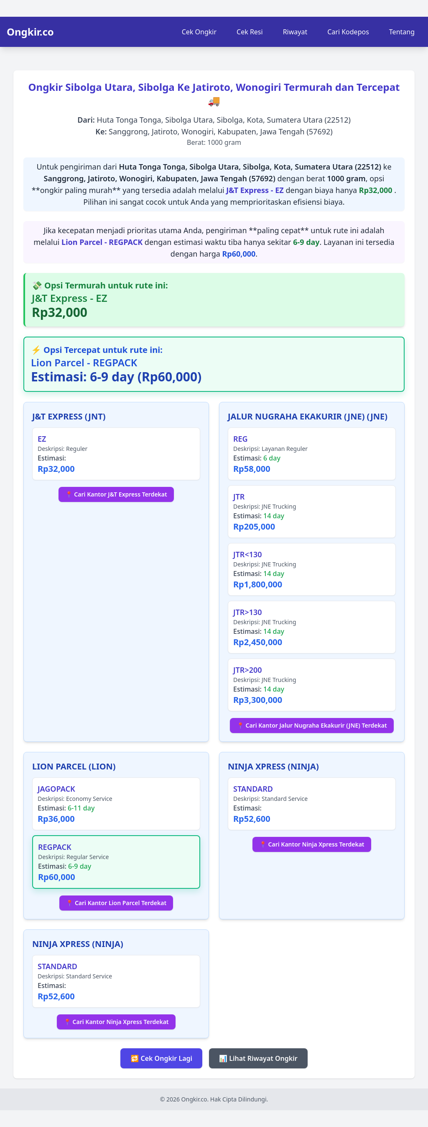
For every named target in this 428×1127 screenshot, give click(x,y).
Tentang (402, 31)
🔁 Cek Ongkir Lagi (161, 1058)
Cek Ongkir (199, 31)
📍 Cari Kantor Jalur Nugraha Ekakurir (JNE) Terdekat (312, 725)
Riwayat (295, 31)
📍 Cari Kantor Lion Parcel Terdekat (116, 903)
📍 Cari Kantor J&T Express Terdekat (116, 494)
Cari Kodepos (348, 31)
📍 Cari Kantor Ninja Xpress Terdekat (311, 844)
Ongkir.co (30, 32)
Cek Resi (250, 31)
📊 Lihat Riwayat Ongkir (258, 1058)
